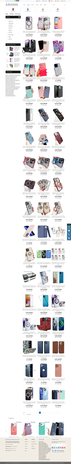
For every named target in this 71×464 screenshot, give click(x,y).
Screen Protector (11, 34)
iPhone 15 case (41, 446)
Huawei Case (11, 26)
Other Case (10, 32)
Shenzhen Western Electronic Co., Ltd (17, 462)
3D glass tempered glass (10, 90)
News (41, 4)
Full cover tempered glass (14, 88)
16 (60, 412)
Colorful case (13, 87)
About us (32, 4)
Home (24, 4)
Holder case (8, 78)
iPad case (7, 88)
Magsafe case (13, 78)
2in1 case (17, 87)
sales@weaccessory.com (12, 448)
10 (57, 412)
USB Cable (33, 448)
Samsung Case (11, 23)
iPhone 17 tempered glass (16, 75)
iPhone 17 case (8, 75)
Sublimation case (8, 83)
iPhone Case (11, 21)
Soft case (13, 83)
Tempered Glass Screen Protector (43, 462)
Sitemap (29, 462)
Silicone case (8, 80)
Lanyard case (12, 85)
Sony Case (10, 30)
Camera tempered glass (9, 92)
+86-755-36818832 (10, 444)
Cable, (53, 462)
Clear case (17, 83)
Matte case (17, 80)
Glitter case (13, 80)
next (24, 414)
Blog (25, 450)
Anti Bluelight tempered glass (10, 95)
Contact (45, 4)
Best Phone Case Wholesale (34, 462)
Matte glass (47, 459)
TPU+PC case (8, 87)
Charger (33, 446)
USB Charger (50, 462)
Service (37, 4)
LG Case (10, 28)
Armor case (7, 85)
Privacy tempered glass (42, 459)
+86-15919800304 (14, 446)
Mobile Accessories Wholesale (59, 462)
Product (28, 4)
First (23, 412)
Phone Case (10, 19)
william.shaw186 (13, 450)
